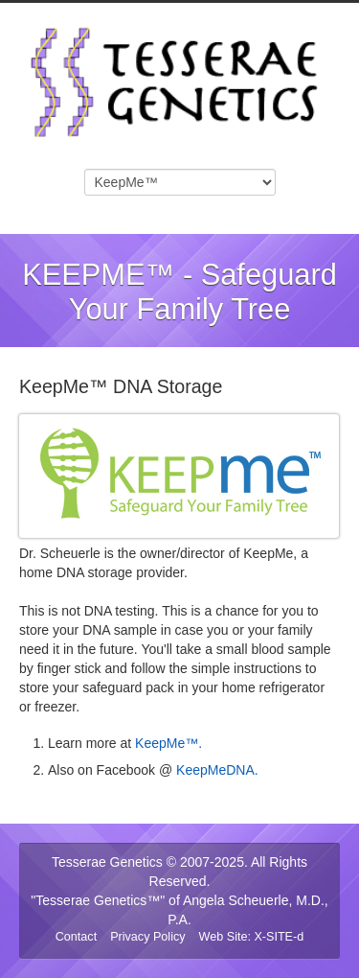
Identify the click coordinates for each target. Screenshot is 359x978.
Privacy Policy (147, 936)
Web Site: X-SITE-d (251, 936)
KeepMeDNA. (217, 770)
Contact (76, 936)
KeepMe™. (168, 743)
